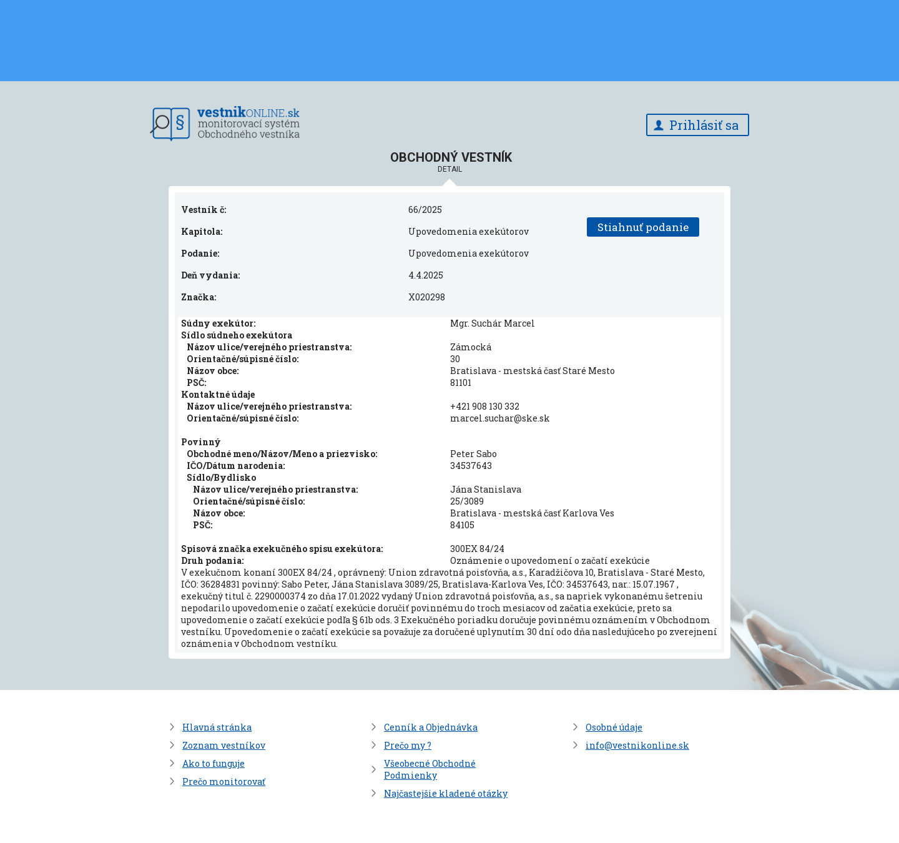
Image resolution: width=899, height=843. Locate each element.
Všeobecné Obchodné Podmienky (430, 769)
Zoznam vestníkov (223, 745)
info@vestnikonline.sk (637, 745)
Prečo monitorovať (223, 781)
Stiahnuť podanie (643, 227)
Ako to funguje (213, 763)
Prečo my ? (407, 745)
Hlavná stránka (217, 727)
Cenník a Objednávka (431, 727)
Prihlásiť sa (704, 125)
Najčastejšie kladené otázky (446, 793)
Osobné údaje (614, 727)
